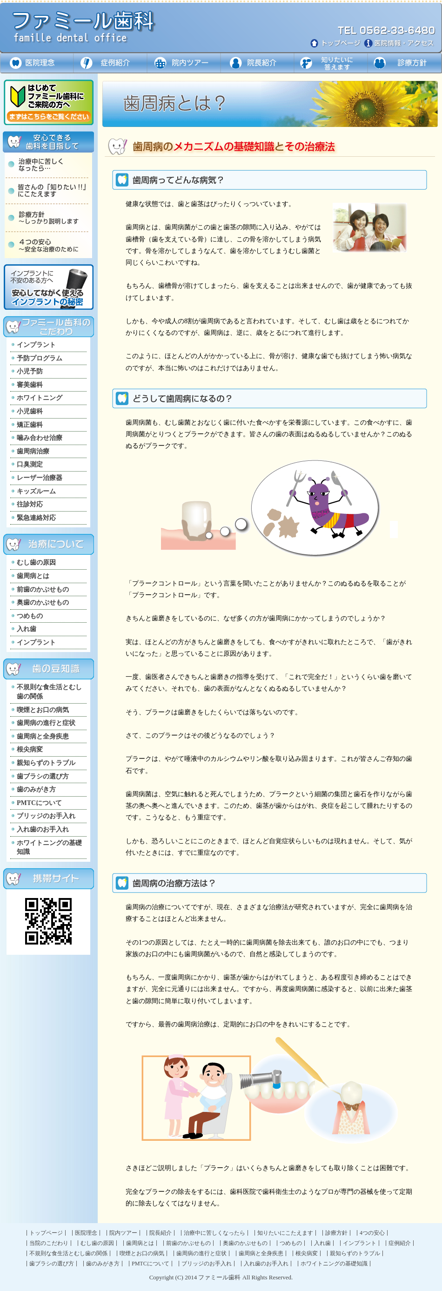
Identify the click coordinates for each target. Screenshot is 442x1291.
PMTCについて (39, 802)
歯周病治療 (33, 451)
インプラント (36, 344)
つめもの (30, 615)
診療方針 (404, 63)
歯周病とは (33, 575)
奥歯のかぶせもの (43, 602)
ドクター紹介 (257, 63)
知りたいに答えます (330, 63)
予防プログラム (39, 358)
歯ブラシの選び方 (43, 776)
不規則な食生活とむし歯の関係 (49, 692)
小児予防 (30, 371)
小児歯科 (30, 411)
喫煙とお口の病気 (43, 709)
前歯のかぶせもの (43, 589)
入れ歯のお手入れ (43, 829)
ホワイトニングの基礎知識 (49, 847)
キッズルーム (36, 491)
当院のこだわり (48, 1243)
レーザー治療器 (39, 477)
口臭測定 (30, 464)
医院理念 (36, 63)
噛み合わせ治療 (39, 437)
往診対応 (30, 504)
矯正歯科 (30, 424)
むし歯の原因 (36, 562)
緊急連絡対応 (36, 517)
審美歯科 (30, 384)
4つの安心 (372, 1233)
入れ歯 (26, 629)
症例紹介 (110, 63)
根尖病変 (30, 749)
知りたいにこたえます (285, 1233)
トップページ (46, 1233)
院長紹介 (160, 1233)
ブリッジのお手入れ (46, 815)
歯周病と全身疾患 (43, 736)
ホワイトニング (39, 397)
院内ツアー (183, 63)
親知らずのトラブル (46, 762)
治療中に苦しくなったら (214, 1233)
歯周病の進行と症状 (46, 722)
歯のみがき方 (36, 789)
